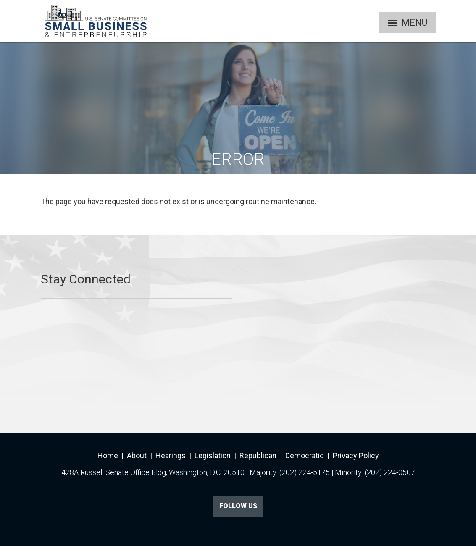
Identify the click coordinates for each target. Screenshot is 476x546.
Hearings (170, 455)
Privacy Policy (356, 455)
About (137, 455)
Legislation (213, 455)
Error (238, 159)
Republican (257, 455)
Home (107, 455)
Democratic (304, 455)
